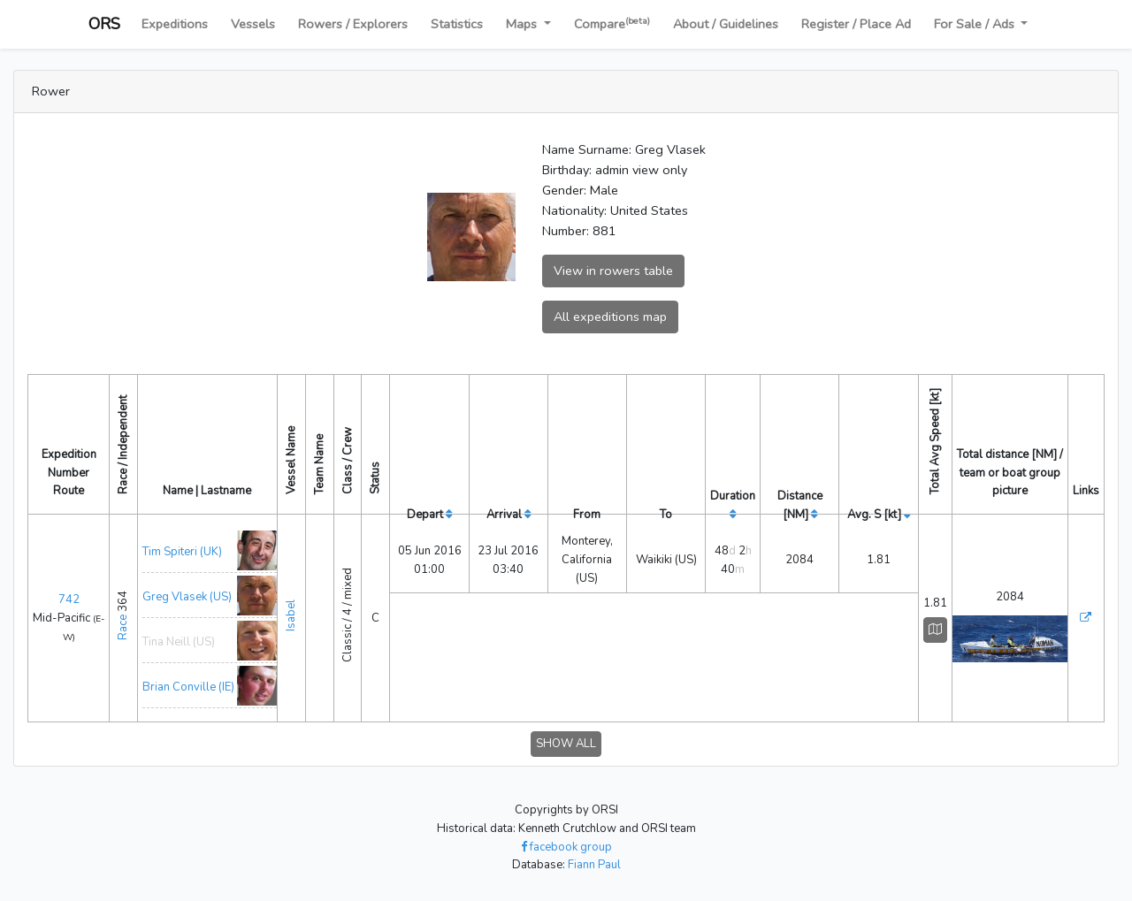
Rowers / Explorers (353, 24)
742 (69, 599)
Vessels (253, 24)
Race (123, 627)
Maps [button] (523, 24)
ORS (104, 23)
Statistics (457, 24)
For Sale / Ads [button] (976, 24)
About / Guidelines (725, 24)
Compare (612, 23)
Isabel (291, 615)
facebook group (566, 847)
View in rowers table (613, 270)
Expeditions (175, 24)
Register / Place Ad (856, 24)
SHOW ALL (566, 744)
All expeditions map (610, 316)
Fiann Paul (594, 865)
